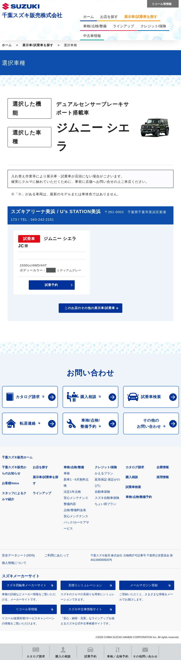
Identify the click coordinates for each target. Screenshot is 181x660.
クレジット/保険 (106, 467)
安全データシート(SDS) (18, 555)
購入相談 (132, 477)
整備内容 (70, 504)
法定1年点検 (72, 491)
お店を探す (40, 467)
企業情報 (162, 467)
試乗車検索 (133, 487)
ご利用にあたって (57, 555)
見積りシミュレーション (85, 585)
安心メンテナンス (76, 498)
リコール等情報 (26, 609)
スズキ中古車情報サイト (85, 609)
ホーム (7, 45)
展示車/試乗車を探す (37, 45)
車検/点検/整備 (74, 467)
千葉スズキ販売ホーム (17, 457)
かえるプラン (104, 473)
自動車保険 (102, 491)
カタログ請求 (135, 467)
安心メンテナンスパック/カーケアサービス (76, 522)
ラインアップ (42, 493)
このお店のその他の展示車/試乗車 (90, 308)
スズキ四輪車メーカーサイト (26, 585)
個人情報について (14, 563)
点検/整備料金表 (75, 510)
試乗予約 (51, 285)
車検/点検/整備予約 (139, 497)
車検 (67, 473)
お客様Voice (10, 483)
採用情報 (162, 477)
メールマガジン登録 (144, 585)
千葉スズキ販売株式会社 (32, 15)
